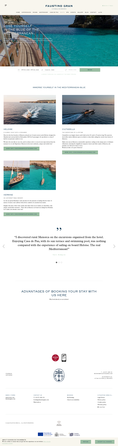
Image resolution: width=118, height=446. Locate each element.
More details (47, 441)
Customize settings (7, 443)
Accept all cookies (105, 441)
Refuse (85, 441)
